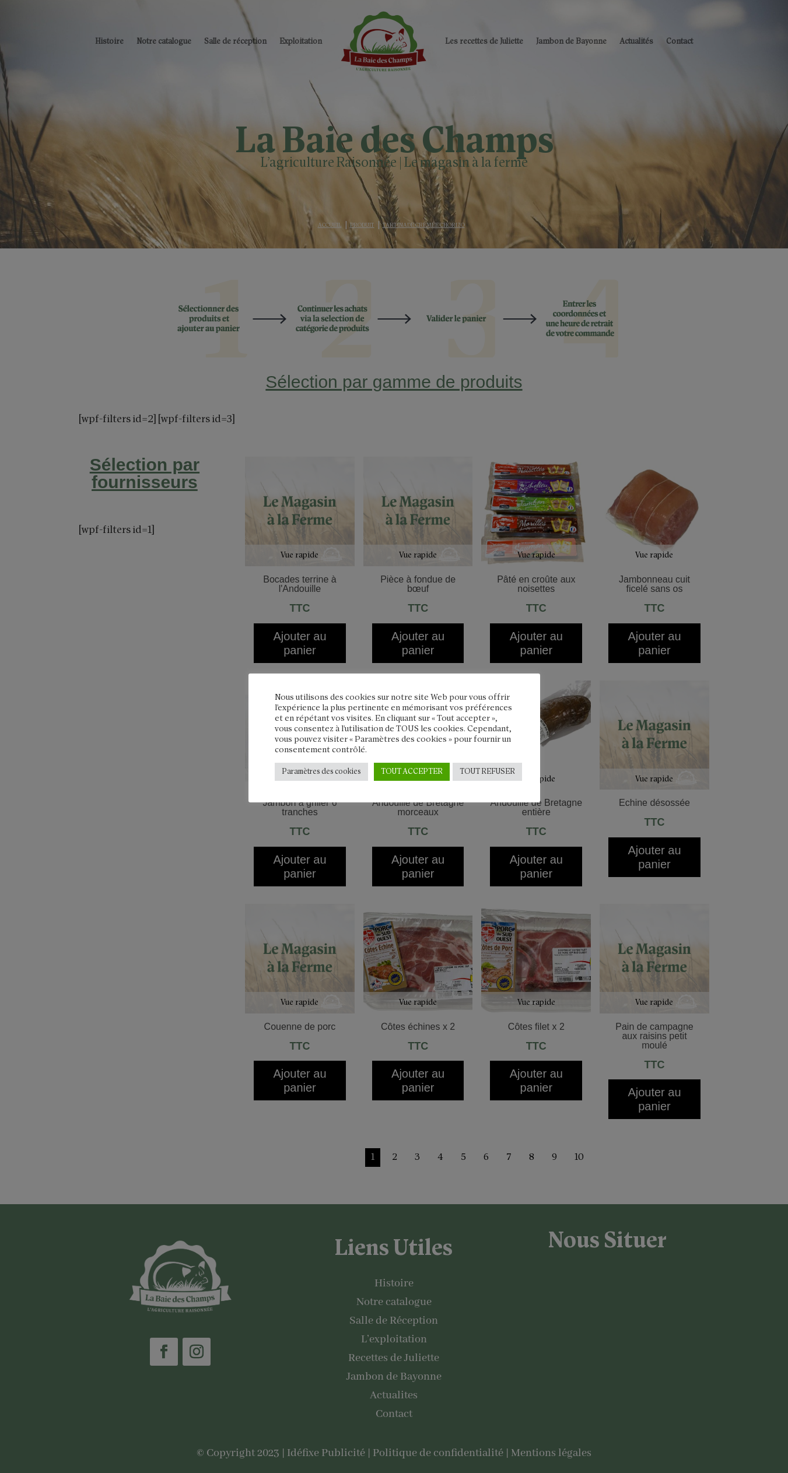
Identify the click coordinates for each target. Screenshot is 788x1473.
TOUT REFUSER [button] (487, 772)
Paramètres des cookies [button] (321, 772)
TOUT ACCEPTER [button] (412, 772)
